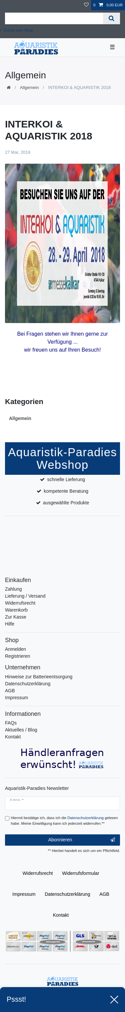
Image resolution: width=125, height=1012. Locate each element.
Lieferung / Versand (25, 596)
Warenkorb (16, 610)
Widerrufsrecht (20, 603)
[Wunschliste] (86, 5)
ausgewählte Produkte (66, 502)
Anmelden (15, 649)
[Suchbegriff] (54, 18)
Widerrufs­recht (37, 873)
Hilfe (9, 624)
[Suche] (111, 18)
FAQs (11, 722)
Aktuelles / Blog (21, 729)
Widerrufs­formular (80, 873)
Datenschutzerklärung (27, 683)
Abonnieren (81, 840)
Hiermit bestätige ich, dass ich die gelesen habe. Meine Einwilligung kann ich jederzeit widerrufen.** (64, 820)
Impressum (16, 697)
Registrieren (17, 656)
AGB (10, 690)
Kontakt (13, 736)
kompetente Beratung (66, 491)
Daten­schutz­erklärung (67, 894)
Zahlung (13, 589)
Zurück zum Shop (16, 30)
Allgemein (29, 87)
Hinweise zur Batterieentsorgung (38, 676)
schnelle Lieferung (66, 479)
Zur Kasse (15, 617)
